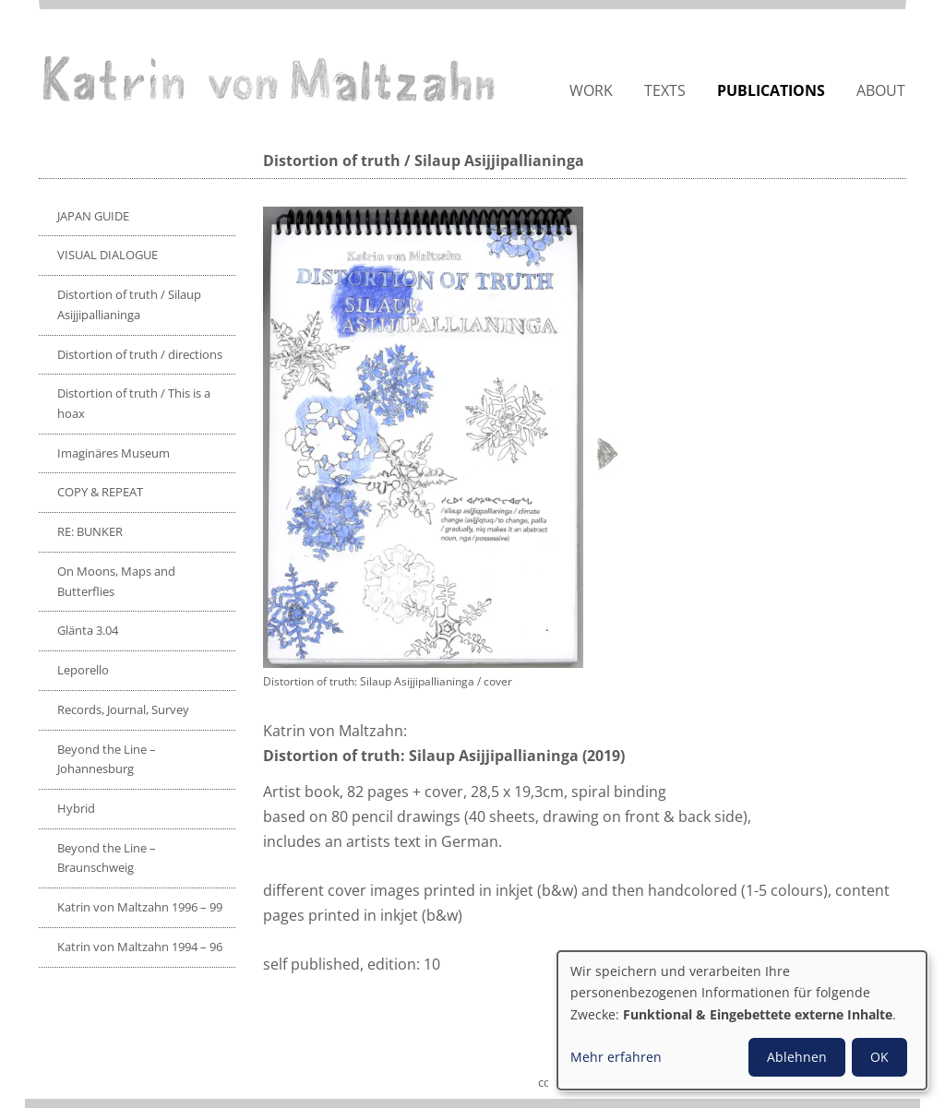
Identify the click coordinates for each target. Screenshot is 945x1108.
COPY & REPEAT (100, 491)
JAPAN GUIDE (93, 216)
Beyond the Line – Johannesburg (106, 759)
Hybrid (76, 808)
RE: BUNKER (90, 531)
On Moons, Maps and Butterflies (116, 581)
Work (591, 90)
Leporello (83, 669)
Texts (665, 90)
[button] (446, 437)
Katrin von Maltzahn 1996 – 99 (139, 907)
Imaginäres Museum (113, 453)
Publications (771, 90)
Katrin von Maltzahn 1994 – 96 (139, 946)
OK (879, 1057)
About (880, 90)
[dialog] (742, 1020)
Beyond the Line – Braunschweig (106, 858)
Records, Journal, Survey (123, 709)
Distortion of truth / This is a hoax (133, 403)
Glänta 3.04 (87, 630)
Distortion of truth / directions (139, 354)
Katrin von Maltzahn (268, 78)
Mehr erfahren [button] (616, 1057)
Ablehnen (797, 1057)
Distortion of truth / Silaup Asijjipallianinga (129, 304)
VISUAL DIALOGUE (107, 254)
